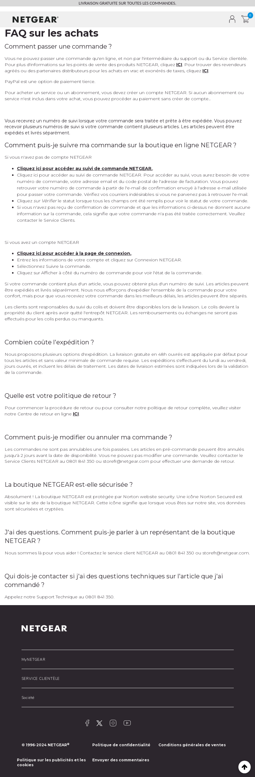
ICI (179, 64)
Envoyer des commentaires (120, 760)
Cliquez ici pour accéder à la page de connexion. (74, 253)
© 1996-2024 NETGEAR (46, 745)
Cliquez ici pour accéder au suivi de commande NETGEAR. (85, 168)
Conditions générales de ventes (192, 745)
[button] (9, 19)
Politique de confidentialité (121, 745)
